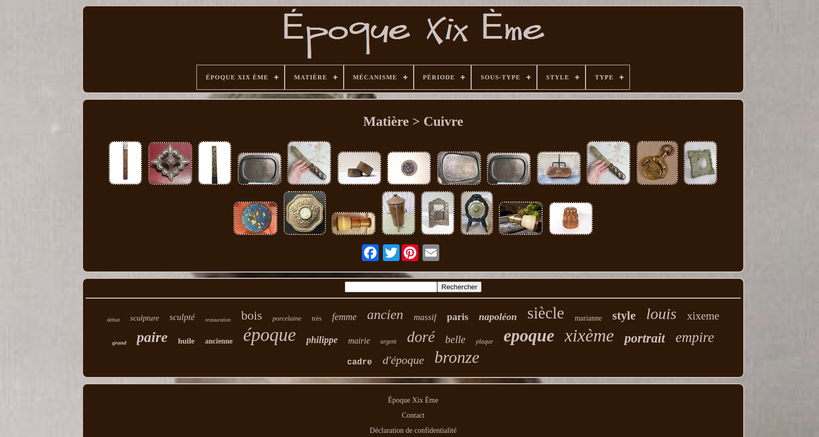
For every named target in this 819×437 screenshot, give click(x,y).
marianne (588, 318)
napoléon (498, 316)
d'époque (403, 360)
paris (458, 316)
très (317, 318)
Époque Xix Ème (413, 400)
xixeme (703, 316)
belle (455, 339)
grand (119, 342)
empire (694, 337)
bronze (457, 357)
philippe (321, 340)
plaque (484, 341)
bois (251, 315)
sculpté (182, 317)
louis (661, 313)
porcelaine (287, 318)
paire (152, 337)
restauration (218, 320)
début (113, 319)
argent (388, 341)
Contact (413, 415)
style (624, 315)
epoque (529, 335)
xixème (589, 335)
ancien (385, 314)
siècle (546, 313)
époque (269, 335)
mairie (359, 340)
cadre (359, 362)
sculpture (144, 318)
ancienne (219, 341)
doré (421, 336)
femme (344, 317)
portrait (644, 338)
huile (186, 341)
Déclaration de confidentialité (413, 430)
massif (425, 317)
